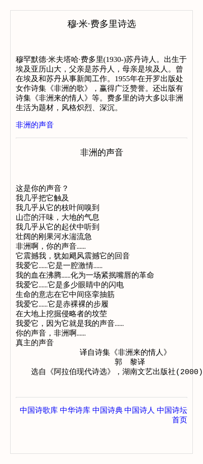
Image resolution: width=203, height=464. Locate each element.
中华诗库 (75, 433)
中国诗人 (139, 433)
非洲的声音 (35, 125)
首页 (179, 443)
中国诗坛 (172, 433)
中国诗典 (107, 433)
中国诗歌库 (39, 433)
